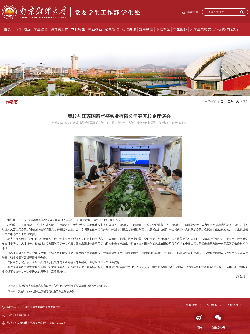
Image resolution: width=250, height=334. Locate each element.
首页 (7, 29)
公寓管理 (112, 29)
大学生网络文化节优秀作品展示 (214, 29)
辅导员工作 (59, 29)
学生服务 (180, 29)
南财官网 (192, 12)
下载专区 (163, 29)
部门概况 (24, 29)
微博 (198, 320)
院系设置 (191, 305)
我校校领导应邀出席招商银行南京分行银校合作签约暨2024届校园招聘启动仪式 (62, 285)
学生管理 (41, 29)
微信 (218, 320)
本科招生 (78, 29)
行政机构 (212, 305)
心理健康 (129, 29)
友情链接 (232, 305)
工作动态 (233, 101)
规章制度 (146, 29)
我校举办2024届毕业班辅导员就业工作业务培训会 (46, 291)
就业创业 (95, 29)
